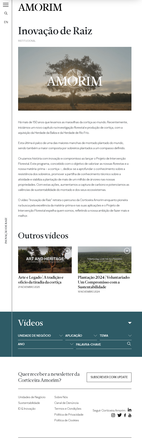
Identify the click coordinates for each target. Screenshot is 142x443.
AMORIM (40, 6)
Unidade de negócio (40, 335)
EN (6, 22)
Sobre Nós (61, 397)
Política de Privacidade (68, 414)
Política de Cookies (66, 420)
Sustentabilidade (29, 403)
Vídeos (30, 323)
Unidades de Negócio (31, 397)
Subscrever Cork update (109, 377)
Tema (115, 335)
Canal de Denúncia (66, 403)
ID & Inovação (27, 408)
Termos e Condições (67, 408)
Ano (45, 344)
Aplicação (81, 335)
